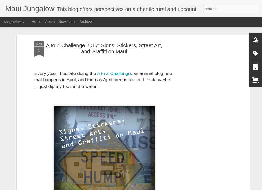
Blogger (147, 187)
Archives (87, 22)
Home (36, 22)
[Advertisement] (203, 65)
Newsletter (67, 22)
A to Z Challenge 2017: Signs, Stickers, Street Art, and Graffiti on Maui (104, 36)
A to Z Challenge (114, 61)
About (50, 22)
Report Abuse (163, 187)
